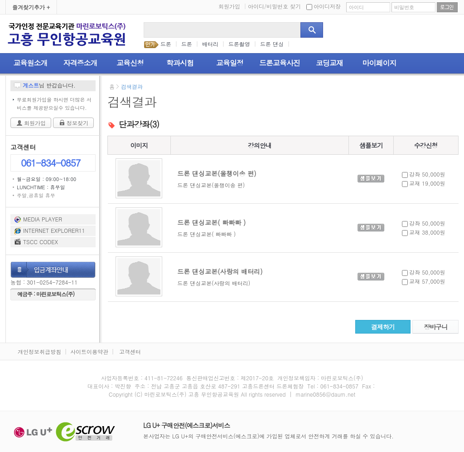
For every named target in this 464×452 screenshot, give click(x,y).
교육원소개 (31, 63)
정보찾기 (77, 123)
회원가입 (232, 6)
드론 (165, 44)
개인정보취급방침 (39, 351)
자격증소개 (80, 63)
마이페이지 (379, 63)
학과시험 (179, 63)
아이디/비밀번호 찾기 (274, 6)
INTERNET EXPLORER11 (54, 230)
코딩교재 (329, 63)
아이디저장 (323, 6)
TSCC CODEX (40, 242)
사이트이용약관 (89, 351)
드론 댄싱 (272, 44)
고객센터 (130, 351)
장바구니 (435, 326)
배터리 (210, 44)
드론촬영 (239, 44)
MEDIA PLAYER (42, 219)
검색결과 (132, 86)
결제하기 (383, 326)
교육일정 (229, 63)
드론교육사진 (279, 63)
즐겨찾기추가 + (31, 7)
